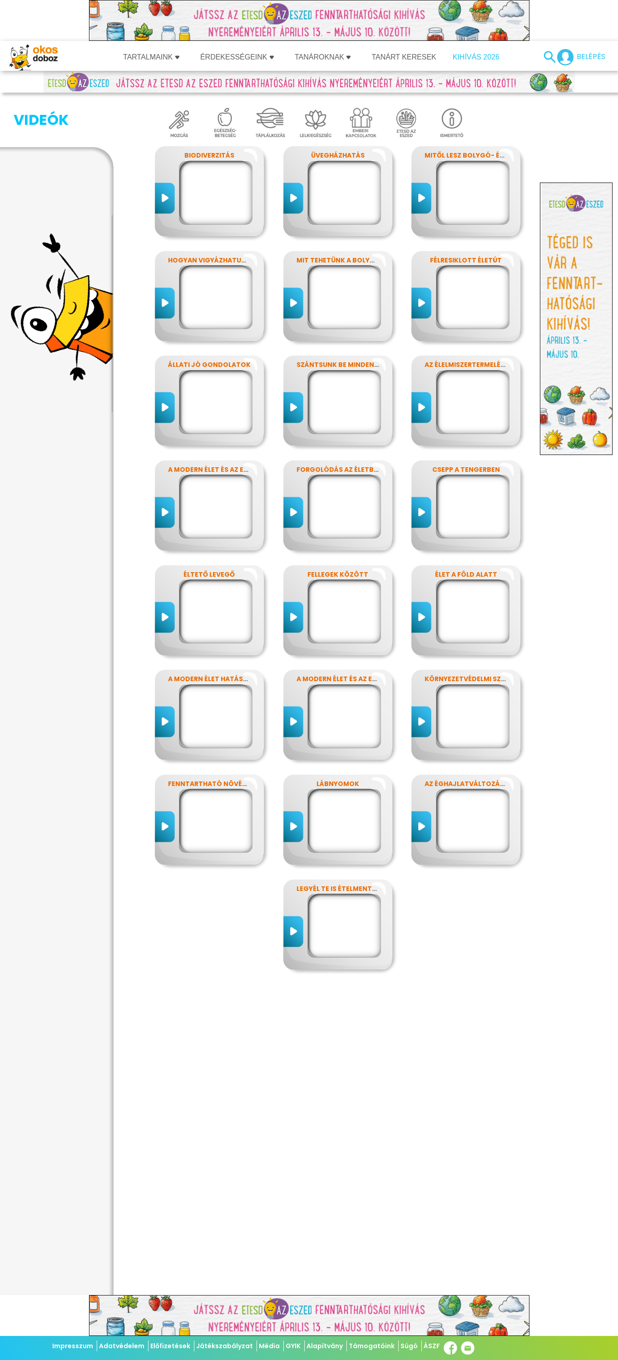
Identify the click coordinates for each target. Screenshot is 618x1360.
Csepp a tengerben (466, 469)
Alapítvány (325, 1345)
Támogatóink (372, 1345)
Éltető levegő (209, 574)
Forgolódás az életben (339, 469)
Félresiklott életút (466, 260)
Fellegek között (337, 574)
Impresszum (72, 1345)
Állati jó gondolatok (209, 364)
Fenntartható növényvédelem (224, 783)
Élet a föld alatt (466, 574)
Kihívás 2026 (476, 57)
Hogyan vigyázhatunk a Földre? (227, 260)
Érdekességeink (237, 57)
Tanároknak (323, 57)
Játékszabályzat (224, 1345)
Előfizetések (170, 1345)
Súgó (409, 1345)
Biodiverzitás (209, 155)
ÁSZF (432, 1345)
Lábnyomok (337, 783)
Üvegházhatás (338, 155)
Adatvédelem (121, 1345)
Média (269, 1345)
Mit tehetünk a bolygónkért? (351, 260)
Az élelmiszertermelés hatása (479, 364)
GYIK (293, 1345)
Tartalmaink (151, 57)
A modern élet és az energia (218, 469)
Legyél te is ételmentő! (338, 888)
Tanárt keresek (403, 57)
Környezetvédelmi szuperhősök (483, 678)
